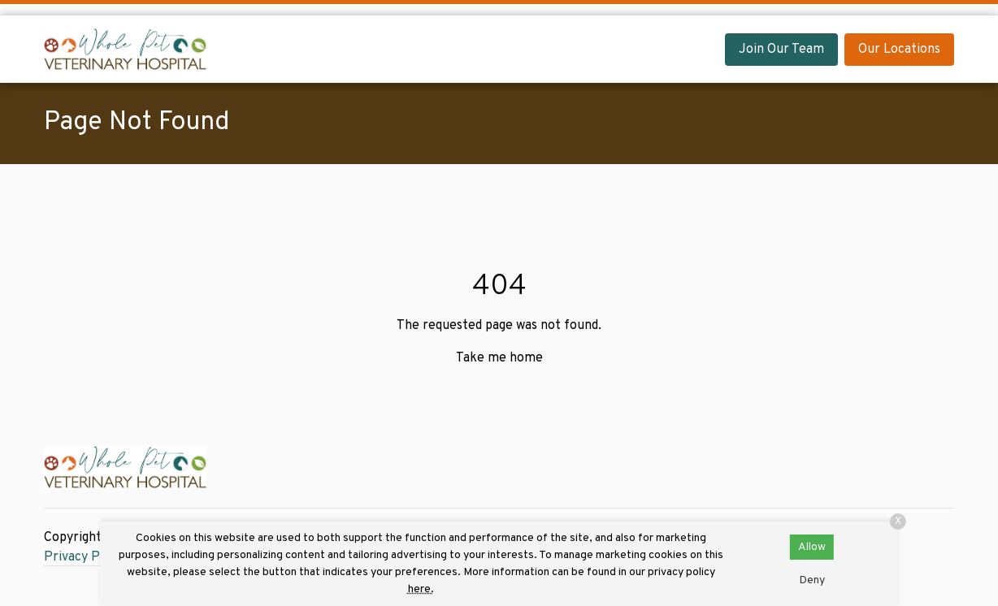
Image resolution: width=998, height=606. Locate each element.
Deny (812, 580)
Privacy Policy (86, 557)
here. (421, 589)
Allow (812, 547)
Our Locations (899, 49)
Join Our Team (781, 49)
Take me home (499, 358)
